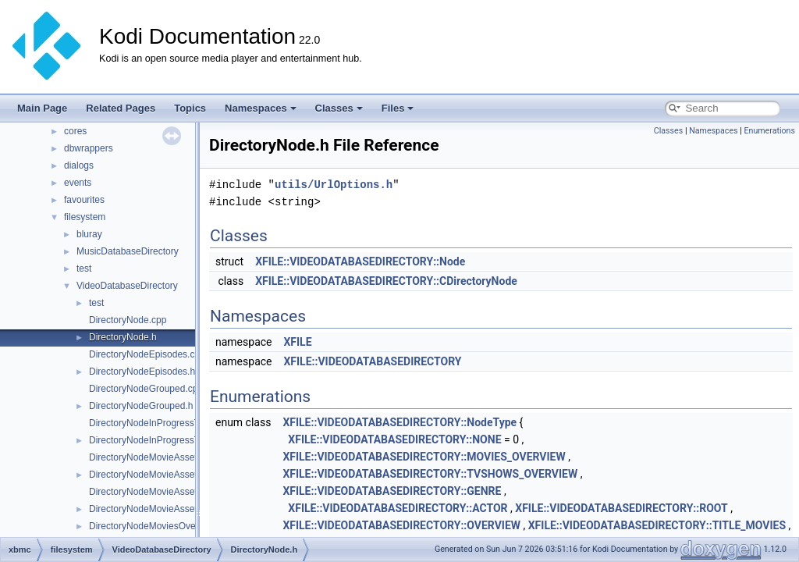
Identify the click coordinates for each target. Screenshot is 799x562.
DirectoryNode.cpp (127, 320)
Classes (339, 108)
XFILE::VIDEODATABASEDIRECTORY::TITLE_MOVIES (657, 525)
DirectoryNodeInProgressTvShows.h (164, 440)
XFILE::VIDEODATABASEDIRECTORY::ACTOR (397, 508)
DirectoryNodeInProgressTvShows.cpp (169, 423)
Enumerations (769, 131)
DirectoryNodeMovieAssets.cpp (154, 457)
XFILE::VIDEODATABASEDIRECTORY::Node (360, 261)
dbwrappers (88, 148)
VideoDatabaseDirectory (127, 285)
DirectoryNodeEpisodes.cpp (147, 354)
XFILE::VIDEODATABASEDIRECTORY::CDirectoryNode (386, 281)
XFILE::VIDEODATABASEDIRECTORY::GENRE (391, 491)
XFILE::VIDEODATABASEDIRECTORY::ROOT (621, 508)
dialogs (79, 165)
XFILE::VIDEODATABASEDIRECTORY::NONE (394, 439)
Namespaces (261, 108)
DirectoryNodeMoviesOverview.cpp (162, 526)
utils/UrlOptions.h (333, 184)
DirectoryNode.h (123, 337)
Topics (190, 108)
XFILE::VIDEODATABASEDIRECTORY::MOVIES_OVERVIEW (423, 456)
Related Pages (120, 108)
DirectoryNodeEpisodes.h (142, 371)
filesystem (84, 217)
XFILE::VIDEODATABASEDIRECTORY (372, 361)
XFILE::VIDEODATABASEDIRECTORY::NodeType (399, 422)
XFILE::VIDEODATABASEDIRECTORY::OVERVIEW (401, 525)
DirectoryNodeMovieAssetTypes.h (159, 508)
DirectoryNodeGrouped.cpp (146, 388)
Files (398, 108)
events (77, 182)
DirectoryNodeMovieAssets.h (149, 474)
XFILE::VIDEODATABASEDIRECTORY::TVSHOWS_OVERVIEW (429, 474)
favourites (84, 199)
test (83, 268)
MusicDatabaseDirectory (127, 251)
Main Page (42, 108)
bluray (89, 234)
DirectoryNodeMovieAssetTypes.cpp (164, 491)
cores (75, 131)
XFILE (297, 342)
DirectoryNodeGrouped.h (141, 405)
